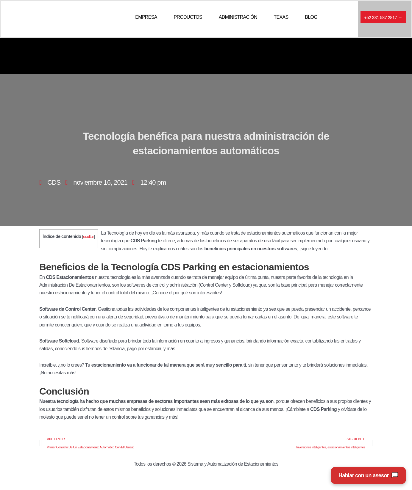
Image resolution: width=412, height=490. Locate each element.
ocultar (88, 236)
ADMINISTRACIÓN (238, 17)
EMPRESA (146, 17)
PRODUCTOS (188, 17)
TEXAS (281, 17)
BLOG (311, 17)
